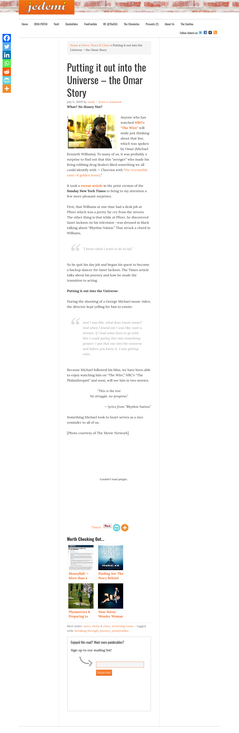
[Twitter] (7, 46)
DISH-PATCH (41, 24)
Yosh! (56, 24)
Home (25, 24)
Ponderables (120, 631)
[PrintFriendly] (116, 527)
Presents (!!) (152, 24)
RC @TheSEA (110, 24)
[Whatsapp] (7, 63)
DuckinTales (72, 24)
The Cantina (187, 24)
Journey (105, 631)
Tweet (96, 527)
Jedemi (46, 7)
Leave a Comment (110, 102)
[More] (124, 527)
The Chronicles (131, 24)
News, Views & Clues (96, 626)
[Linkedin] (7, 55)
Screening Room (122, 626)
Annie (91, 102)
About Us (169, 24)
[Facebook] (7, 38)
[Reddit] (7, 72)
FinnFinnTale (90, 24)
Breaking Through (86, 631)
